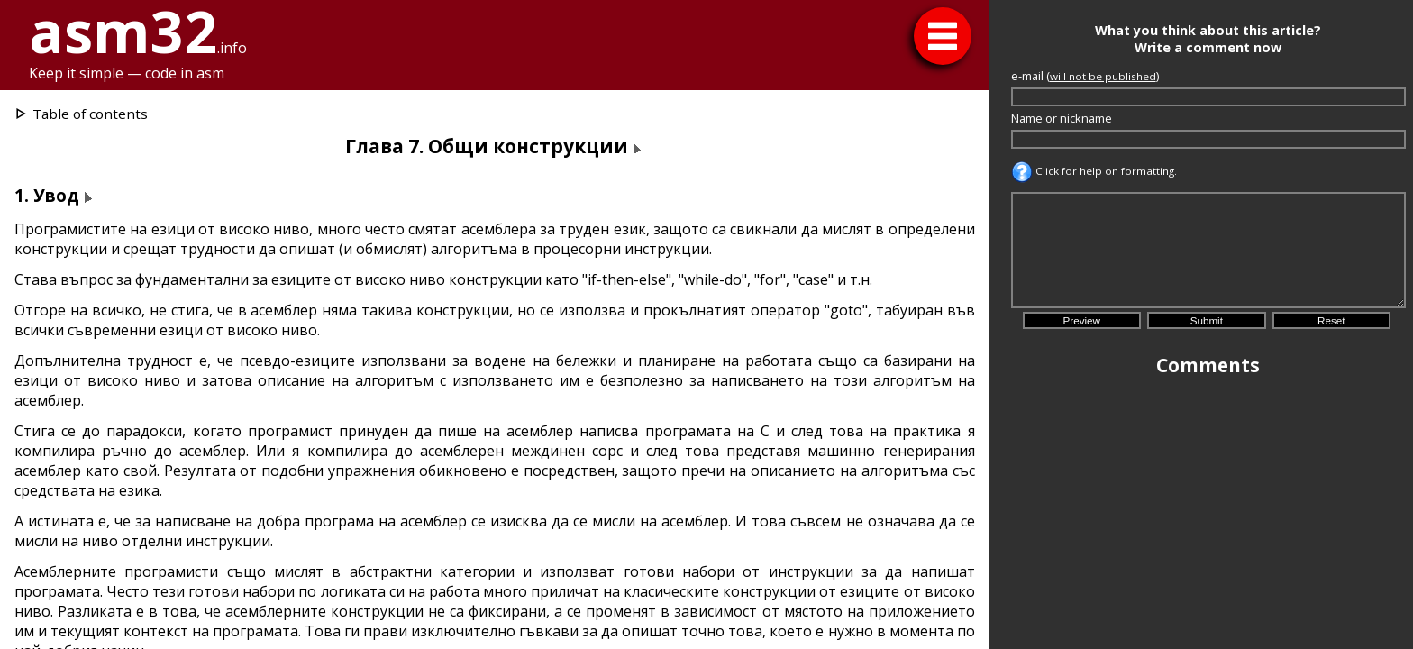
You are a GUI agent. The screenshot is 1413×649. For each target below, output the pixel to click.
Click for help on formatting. (1094, 171)
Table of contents (90, 114)
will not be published (1103, 76)
